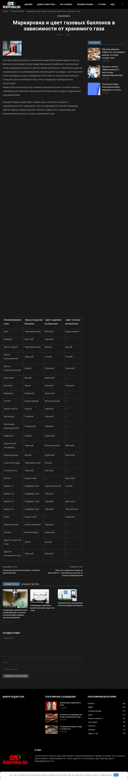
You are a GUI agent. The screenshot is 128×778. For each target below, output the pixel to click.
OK (116, 775)
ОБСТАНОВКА (66, 4)
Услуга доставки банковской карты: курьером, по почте (111, 87)
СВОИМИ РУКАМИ (85, 4)
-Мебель (91, 729)
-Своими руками (94, 711)
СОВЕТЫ (91, 726)
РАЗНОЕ (91, 703)
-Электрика (92, 722)
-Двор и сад (93, 733)
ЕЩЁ (113, 4)
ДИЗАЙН (29, 4)
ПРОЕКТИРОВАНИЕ (64, 16)
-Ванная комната (95, 718)
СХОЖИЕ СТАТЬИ (11, 584)
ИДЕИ (90, 707)
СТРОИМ (102, 4)
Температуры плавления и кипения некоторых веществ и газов (42, 607)
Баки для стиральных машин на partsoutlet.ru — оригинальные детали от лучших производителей (65, 573)
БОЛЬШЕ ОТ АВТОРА (30, 584)
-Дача (90, 714)
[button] (122, 4)
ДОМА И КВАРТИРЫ (46, 4)
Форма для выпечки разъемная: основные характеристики (21, 571)
